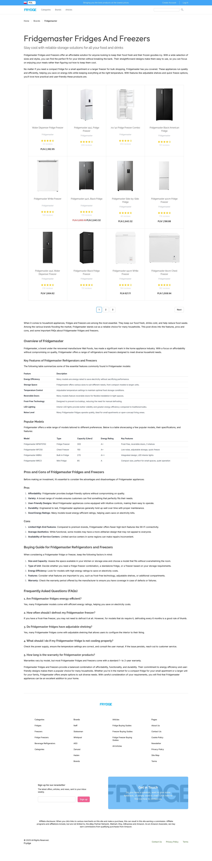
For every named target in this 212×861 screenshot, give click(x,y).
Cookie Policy (157, 737)
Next (179, 309)
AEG (75, 743)
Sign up (83, 799)
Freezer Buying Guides (122, 731)
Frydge (27, 843)
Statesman (78, 731)
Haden (76, 755)
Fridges (38, 725)
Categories (46, 10)
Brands (58, 10)
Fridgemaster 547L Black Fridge (86, 199)
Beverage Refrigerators (45, 743)
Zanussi (77, 749)
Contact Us (156, 731)
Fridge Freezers (42, 737)
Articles (69, 10)
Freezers (38, 731)
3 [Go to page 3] (112, 309)
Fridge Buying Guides (121, 725)
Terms (154, 761)
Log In (185, 3)
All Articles (117, 746)
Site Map (155, 755)
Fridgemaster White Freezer (47, 199)
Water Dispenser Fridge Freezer (47, 127)
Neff (75, 725)
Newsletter (156, 743)
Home (26, 21)
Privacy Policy (157, 749)
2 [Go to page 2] (105, 309)
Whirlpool (78, 737)
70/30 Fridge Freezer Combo (125, 127)
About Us (155, 725)
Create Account (169, 3)
